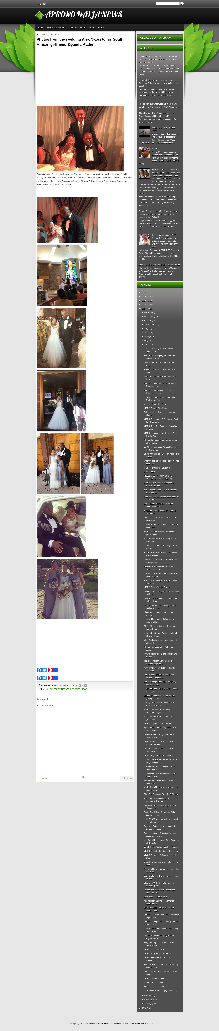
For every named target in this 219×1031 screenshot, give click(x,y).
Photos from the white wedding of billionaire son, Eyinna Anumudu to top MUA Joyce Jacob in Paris (159, 107)
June (146, 336)
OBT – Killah (149, 472)
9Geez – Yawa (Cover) (154, 982)
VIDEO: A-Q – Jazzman (154, 949)
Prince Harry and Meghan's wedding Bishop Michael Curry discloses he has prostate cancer (158, 190)
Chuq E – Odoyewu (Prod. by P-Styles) (161, 794)
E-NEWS (73, 28)
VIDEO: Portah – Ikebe (154, 978)
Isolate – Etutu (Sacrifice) (155, 404)
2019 (144, 301)
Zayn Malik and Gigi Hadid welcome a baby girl (159, 265)
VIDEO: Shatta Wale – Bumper (157, 587)
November (148, 316)
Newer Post (43, 778)
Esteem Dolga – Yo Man (154, 986)
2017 (144, 309)
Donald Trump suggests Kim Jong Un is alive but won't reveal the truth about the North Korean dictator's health (158, 214)
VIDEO (101, 28)
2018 (144, 304)
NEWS (92, 28)
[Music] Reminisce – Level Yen (157, 468)
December (148, 312)
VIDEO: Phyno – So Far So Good (158, 755)
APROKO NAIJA (61, 685)
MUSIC (83, 28)
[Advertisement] (62, 69)
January (147, 1003)
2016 (144, 1008)
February (148, 999)
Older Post (126, 778)
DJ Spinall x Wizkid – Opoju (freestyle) (160, 990)
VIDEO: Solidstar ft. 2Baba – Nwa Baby (161, 851)
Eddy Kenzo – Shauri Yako (155, 897)
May (146, 341)
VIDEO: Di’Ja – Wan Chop (155, 408)
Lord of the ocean (122, 1024)
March (147, 995)
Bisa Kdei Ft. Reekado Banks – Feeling (161, 847)
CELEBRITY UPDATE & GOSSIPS (52, 28)
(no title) (154, 148)
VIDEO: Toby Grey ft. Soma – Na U (159, 953)
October (147, 320)
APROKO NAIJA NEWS (83, 14)
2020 (144, 296)
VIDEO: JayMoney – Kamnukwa (158, 723)
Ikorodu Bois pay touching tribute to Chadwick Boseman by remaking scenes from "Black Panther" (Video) (159, 59)
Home (85, 777)
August (147, 328)
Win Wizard (135, 1024)
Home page (42, 4)
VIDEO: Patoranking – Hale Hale (165, 169)
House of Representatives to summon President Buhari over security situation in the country (158, 83)
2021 (144, 292)
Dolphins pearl (147, 1024)
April (146, 344)
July (146, 332)
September (149, 324)
